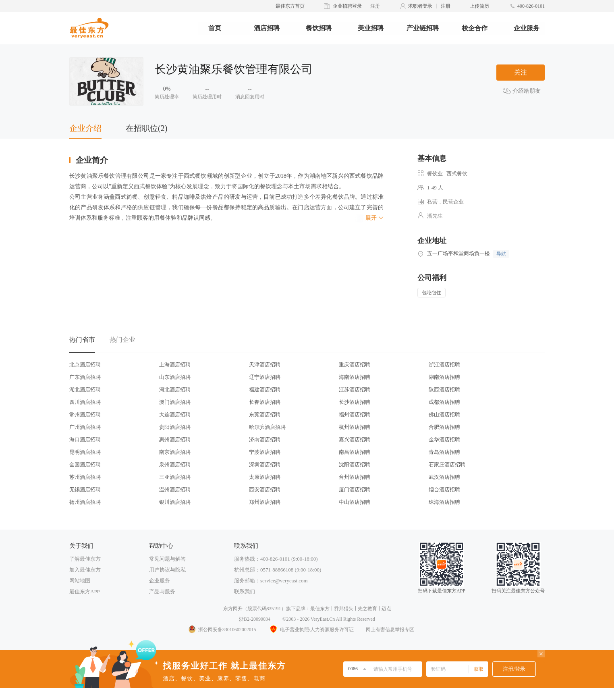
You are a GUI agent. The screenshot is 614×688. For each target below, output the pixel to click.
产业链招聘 (423, 28)
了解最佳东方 (85, 559)
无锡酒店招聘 (85, 489)
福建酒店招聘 (264, 390)
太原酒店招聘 (264, 477)
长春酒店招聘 (264, 402)
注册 (375, 6)
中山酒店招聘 (354, 502)
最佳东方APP (84, 591)
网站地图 (79, 581)
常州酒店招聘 (85, 415)
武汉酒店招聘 (444, 477)
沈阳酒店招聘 (354, 464)
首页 (214, 28)
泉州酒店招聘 (175, 464)
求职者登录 (420, 6)
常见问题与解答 (167, 559)
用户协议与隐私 (167, 570)
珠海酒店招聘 (444, 502)
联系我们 (244, 591)
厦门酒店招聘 (354, 489)
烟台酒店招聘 (444, 489)
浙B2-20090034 (254, 619)
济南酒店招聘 (264, 439)
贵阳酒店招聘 (175, 427)
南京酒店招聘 (175, 452)
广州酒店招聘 (85, 427)
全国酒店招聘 (85, 464)
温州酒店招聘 (175, 489)
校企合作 (474, 28)
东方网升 (233, 608)
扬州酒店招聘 (85, 502)
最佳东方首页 (290, 6)
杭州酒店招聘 (354, 427)
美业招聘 (371, 28)
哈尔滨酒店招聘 (267, 427)
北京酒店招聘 (85, 365)
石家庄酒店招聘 (447, 464)
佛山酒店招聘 (444, 415)
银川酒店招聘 (175, 502)
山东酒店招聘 (175, 377)
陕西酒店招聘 (444, 390)
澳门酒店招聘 (175, 402)
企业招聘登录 (347, 6)
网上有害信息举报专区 (390, 629)
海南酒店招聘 (354, 377)
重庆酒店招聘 (354, 365)
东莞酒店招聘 (264, 415)
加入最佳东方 (85, 570)
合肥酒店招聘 (444, 427)
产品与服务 (162, 591)
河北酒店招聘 (175, 390)
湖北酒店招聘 (85, 390)
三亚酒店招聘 (175, 477)
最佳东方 (320, 608)
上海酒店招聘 (175, 365)
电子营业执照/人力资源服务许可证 (311, 629)
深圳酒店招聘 (264, 464)
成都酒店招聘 (444, 402)
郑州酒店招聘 (264, 502)
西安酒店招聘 (264, 489)
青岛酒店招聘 (444, 452)
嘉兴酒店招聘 (354, 439)
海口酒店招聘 (85, 439)
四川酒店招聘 (85, 402)
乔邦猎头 (343, 608)
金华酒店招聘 (444, 439)
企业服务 (526, 28)
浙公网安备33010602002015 (222, 629)
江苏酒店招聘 (354, 390)
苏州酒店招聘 (85, 477)
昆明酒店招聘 (85, 452)
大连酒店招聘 (175, 415)
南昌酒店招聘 (354, 452)
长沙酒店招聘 (354, 402)
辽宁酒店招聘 (264, 377)
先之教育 (367, 608)
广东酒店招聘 (85, 377)
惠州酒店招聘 (175, 439)
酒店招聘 (267, 28)
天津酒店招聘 (264, 365)
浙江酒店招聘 (444, 365)
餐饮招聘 (319, 28)
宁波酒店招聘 (264, 452)
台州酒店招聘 (354, 477)
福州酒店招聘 (354, 415)
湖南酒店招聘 (444, 377)
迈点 (386, 608)
